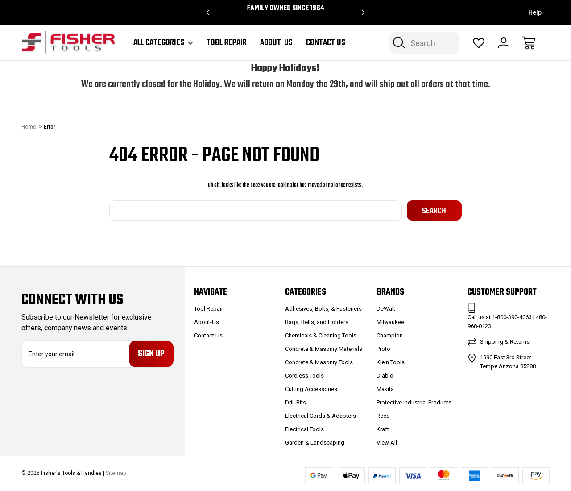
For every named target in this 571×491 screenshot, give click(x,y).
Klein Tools (391, 362)
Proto (383, 348)
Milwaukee (390, 322)
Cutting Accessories (311, 389)
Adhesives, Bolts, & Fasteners (323, 308)
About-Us (276, 43)
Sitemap (116, 473)
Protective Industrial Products (414, 402)
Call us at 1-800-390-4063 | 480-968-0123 (507, 321)
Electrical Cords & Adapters (320, 415)
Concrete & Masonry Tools (319, 362)
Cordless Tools (304, 375)
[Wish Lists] (478, 43)
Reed (383, 415)
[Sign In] (503, 43)
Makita (385, 389)
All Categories (163, 43)
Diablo (385, 375)
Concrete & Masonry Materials (323, 348)
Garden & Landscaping (314, 442)
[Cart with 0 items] (528, 43)
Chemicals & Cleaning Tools (320, 335)
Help (535, 12)
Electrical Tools (304, 429)
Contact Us (325, 43)
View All (387, 442)
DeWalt (386, 308)
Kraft (383, 429)
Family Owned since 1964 (285, 8)
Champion (390, 335)
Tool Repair (227, 43)
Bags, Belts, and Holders (316, 322)
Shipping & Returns (505, 341)
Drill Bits (295, 402)
